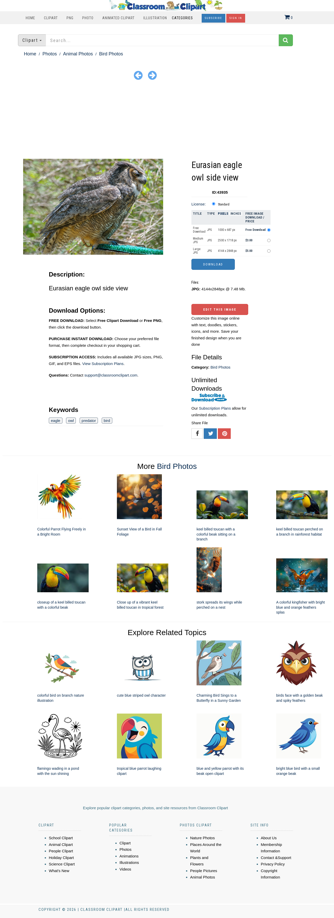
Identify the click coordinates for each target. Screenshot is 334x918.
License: (198, 204)
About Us (269, 838)
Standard (223, 204)
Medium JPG (198, 240)
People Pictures (203, 870)
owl (71, 420)
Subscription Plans (215, 408)
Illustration (155, 18)
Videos (125, 869)
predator (89, 420)
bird (107, 420)
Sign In (235, 18)
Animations (128, 856)
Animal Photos (78, 53)
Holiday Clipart (61, 857)
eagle (55, 420)
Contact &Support (276, 857)
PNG (70, 18)
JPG (209, 230)
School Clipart (61, 838)
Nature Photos (202, 838)
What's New (59, 870)
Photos (49, 53)
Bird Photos (111, 53)
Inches (235, 213)
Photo (88, 18)
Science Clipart (62, 864)
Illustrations (129, 862)
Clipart (51, 18)
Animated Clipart (118, 18)
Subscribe (213, 18)
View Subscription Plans (103, 363)
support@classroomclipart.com (110, 375)
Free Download (199, 229)
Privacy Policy (273, 864)
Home (30, 18)
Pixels (223, 213)
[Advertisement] (167, 120)
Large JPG (196, 250)
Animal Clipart (61, 844)
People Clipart (61, 851)
